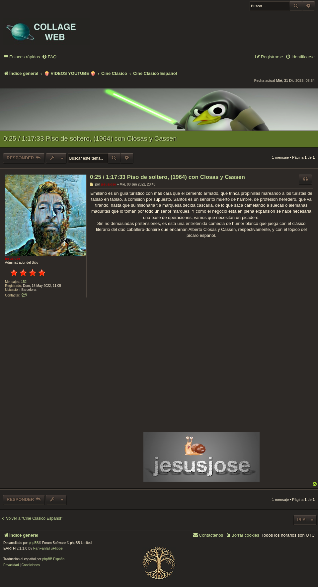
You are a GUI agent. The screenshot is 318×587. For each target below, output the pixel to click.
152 (24, 282)
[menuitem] (49, 57)
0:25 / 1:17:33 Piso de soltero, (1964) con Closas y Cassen (90, 138)
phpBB (34, 543)
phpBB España (53, 559)
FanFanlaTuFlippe (48, 548)
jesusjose (12, 258)
